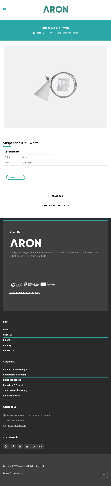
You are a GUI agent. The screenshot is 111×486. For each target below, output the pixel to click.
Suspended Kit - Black (53, 205)
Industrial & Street (13, 385)
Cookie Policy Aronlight (13, 473)
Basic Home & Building (15, 374)
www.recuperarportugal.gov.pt (24, 292)
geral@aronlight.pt (16, 425)
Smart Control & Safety (15, 390)
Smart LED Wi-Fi (11, 395)
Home (6, 329)
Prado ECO (57, 196)
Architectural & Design (15, 369)
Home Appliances (12, 380)
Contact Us (8, 350)
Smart (6, 340)
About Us (8, 334)
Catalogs (8, 345)
